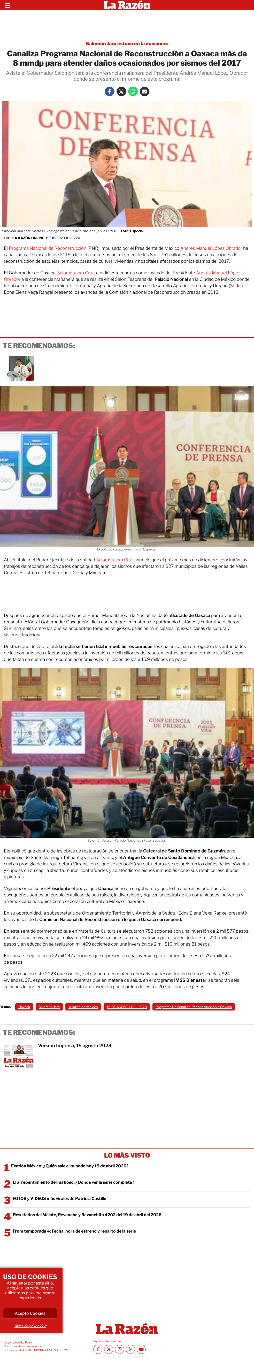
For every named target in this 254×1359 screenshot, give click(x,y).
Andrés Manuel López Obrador (211, 248)
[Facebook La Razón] (109, 91)
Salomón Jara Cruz (75, 272)
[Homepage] (127, 5)
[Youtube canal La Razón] (141, 1349)
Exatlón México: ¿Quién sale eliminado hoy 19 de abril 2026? (70, 1166)
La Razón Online (28, 238)
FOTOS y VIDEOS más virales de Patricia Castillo (59, 1198)
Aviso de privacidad (30, 1326)
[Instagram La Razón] (119, 1349)
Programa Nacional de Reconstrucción (47, 248)
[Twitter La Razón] (121, 91)
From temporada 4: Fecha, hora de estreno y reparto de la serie (74, 1231)
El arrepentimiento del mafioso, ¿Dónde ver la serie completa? (73, 1182)
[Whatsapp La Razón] (133, 91)
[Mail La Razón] (144, 91)
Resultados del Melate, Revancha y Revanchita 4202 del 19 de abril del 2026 (87, 1214)
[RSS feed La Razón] (130, 1349)
